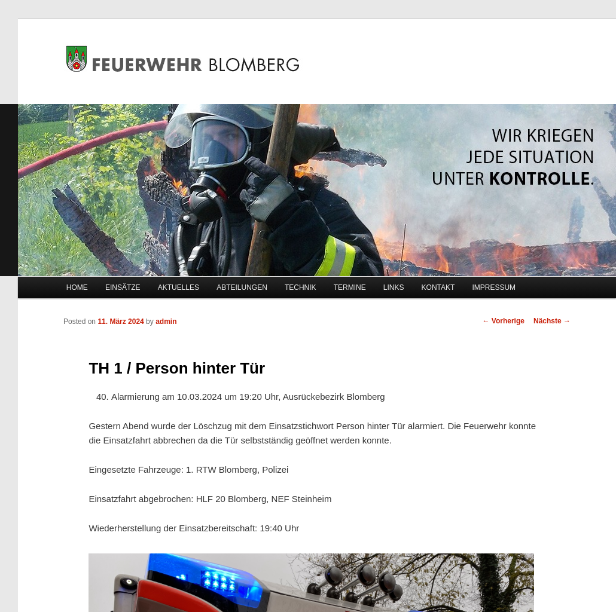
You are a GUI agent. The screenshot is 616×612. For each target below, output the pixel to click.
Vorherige (503, 321)
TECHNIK (300, 287)
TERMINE (350, 287)
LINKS (393, 287)
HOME (77, 287)
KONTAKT (438, 287)
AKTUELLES (178, 287)
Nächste (552, 321)
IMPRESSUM (494, 287)
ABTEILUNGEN (241, 287)
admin (165, 321)
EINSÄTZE (123, 287)
